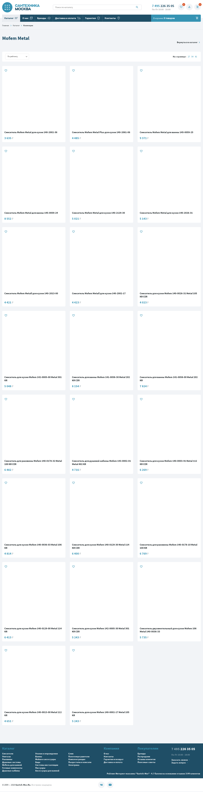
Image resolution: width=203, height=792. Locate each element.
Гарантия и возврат (113, 760)
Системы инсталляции (46, 765)
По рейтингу (17, 56)
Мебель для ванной (12, 765)
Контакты (112, 18)
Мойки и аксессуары (45, 760)
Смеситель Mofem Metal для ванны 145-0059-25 (166, 132)
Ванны (38, 757)
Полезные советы (146, 762)
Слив (70, 754)
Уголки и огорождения (46, 754)
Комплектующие (76, 760)
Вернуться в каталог (189, 42)
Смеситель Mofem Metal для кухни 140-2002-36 (30, 132)
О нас (27, 18)
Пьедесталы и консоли (79, 762)
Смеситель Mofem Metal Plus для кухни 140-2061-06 (101, 132)
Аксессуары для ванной (47, 771)
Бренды (44, 18)
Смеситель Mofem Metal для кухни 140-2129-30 (98, 213)
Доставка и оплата (68, 18)
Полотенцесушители (78, 757)
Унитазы (6, 757)
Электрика (73, 765)
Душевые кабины (11, 771)
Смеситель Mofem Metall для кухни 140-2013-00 (31, 293)
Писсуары (40, 768)
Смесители (7, 754)
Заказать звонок (180, 760)
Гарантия (92, 18)
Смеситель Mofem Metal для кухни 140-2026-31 (166, 213)
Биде (37, 762)
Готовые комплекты (12, 768)
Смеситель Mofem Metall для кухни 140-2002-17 (99, 293)
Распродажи (144, 757)
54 (192, 56)
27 (189, 56)
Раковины (7, 760)
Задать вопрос (180, 763)
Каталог (11, 18)
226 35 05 (162, 6)
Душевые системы (11, 762)
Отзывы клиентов (146, 760)
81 (196, 56)
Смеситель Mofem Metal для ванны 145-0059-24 (31, 213)
